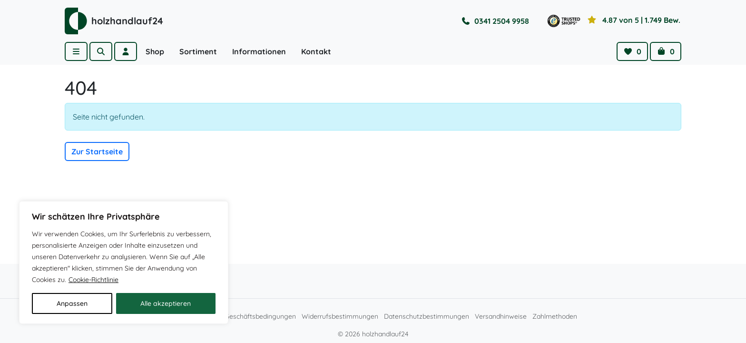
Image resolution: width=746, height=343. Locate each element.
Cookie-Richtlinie (93, 279)
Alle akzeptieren (165, 303)
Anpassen (72, 303)
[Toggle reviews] (613, 21)
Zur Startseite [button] (97, 151)
